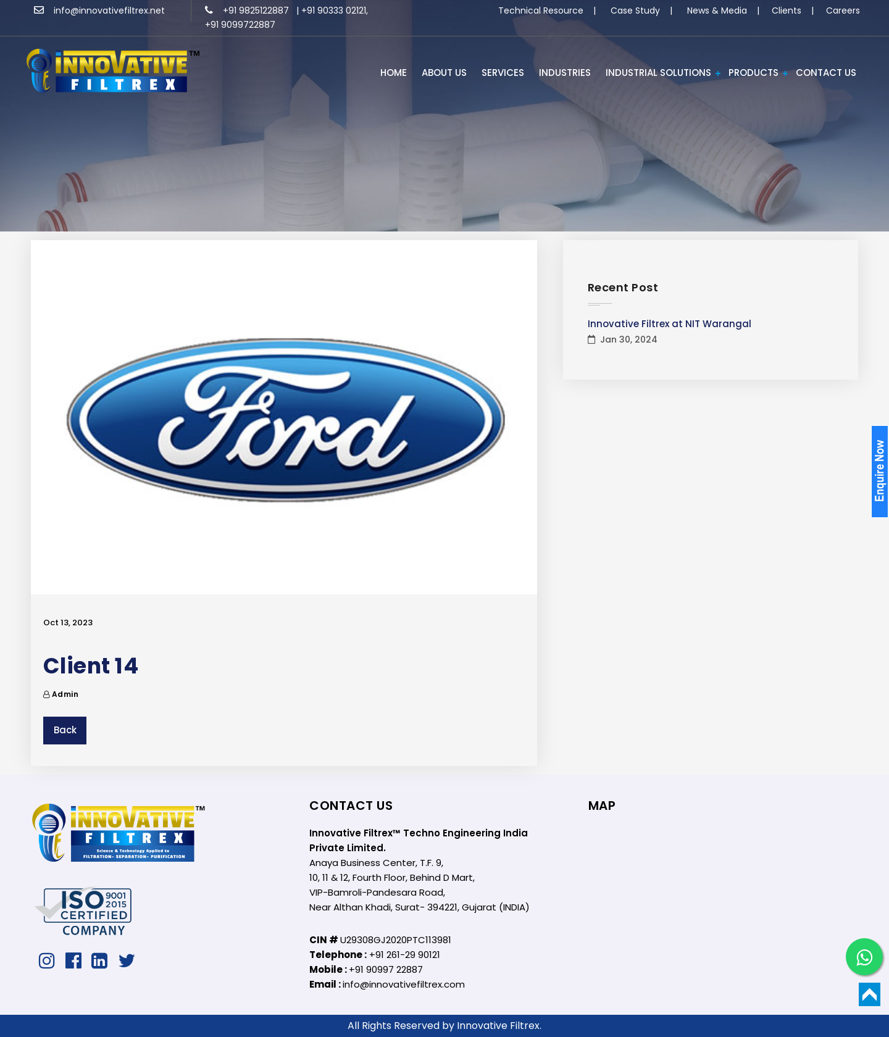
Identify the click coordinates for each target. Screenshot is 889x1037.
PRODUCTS (753, 72)
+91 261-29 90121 (404, 954)
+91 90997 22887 (386, 969)
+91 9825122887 (248, 10)
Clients (786, 10)
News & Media (717, 10)
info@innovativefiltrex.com (404, 984)
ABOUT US (444, 72)
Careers (843, 10)
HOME (393, 72)
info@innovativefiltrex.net (99, 10)
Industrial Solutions (658, 72)
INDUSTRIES (565, 72)
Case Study (635, 10)
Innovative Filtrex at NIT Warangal (669, 323)
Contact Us (826, 72)
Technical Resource (540, 10)
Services (503, 72)
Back (65, 729)
